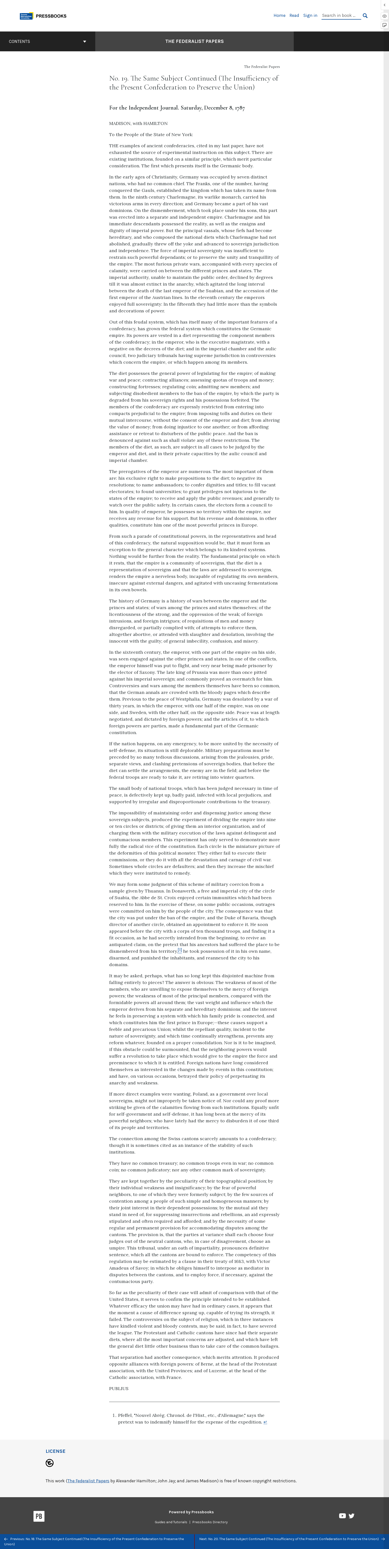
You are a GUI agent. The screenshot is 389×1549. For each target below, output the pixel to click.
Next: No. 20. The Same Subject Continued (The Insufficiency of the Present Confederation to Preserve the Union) (292, 1539)
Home (280, 15)
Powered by (191, 1512)
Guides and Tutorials (171, 1522)
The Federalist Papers (88, 1481)
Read (294, 15)
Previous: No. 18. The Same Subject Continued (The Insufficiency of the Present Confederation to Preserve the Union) (94, 1541)
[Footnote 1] (180, 951)
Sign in (310, 15)
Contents (47, 41)
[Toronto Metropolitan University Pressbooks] (45, 15)
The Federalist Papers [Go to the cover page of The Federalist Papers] (194, 41)
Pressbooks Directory (210, 1522)
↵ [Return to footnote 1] (265, 1422)
